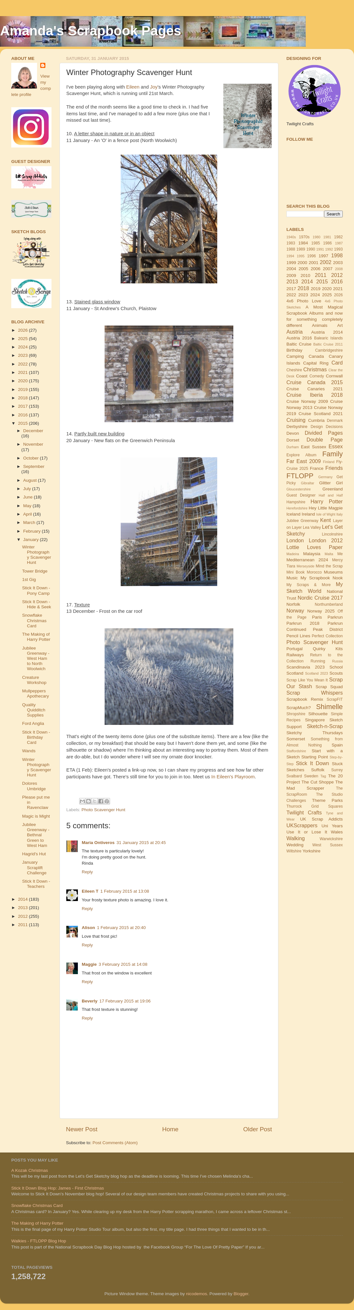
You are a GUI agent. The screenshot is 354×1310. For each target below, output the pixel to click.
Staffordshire (296, 751)
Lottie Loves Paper (314, 547)
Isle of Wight (326, 514)
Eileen (132, 87)
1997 (323, 255)
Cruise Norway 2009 (307, 401)
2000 (302, 262)
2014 (23, 899)
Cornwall (334, 376)
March (29, 522)
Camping (295, 356)
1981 (327, 237)
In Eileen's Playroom (233, 776)
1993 (338, 249)
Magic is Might (36, 816)
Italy (339, 514)
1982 (338, 237)
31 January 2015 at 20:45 (141, 842)
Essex (336, 446)
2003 (338, 262)
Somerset (295, 738)
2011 (23, 924)
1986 (327, 243)
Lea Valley (312, 527)
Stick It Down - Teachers (36, 884)
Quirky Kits (328, 648)
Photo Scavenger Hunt (103, 809)
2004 (291, 268)
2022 (23, 364)
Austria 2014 (327, 332)
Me (340, 554)
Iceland (293, 514)
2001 (313, 262)
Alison (88, 927)
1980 (316, 237)
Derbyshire (296, 426)
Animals (319, 325)
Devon (292, 433)
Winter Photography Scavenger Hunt (36, 555)
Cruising (295, 420)
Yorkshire (312, 851)
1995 (300, 256)
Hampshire (295, 502)
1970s (304, 237)
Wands (29, 750)
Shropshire (295, 714)
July (27, 488)
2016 (23, 415)
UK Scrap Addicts (321, 819)
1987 (339, 243)
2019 (23, 389)
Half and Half (331, 495)
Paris (317, 617)
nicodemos (196, 1293)
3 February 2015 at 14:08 (123, 964)
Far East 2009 (303, 461)
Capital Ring (316, 363)
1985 (315, 243)
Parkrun (335, 617)
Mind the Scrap (329, 566)
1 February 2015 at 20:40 (121, 927)
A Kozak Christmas (29, 1170)
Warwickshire (331, 839)
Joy (153, 87)
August (30, 480)
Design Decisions (327, 426)
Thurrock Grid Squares (314, 806)
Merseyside (305, 566)
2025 (23, 338)
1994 (290, 256)
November (33, 444)
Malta (329, 554)
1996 (311, 256)
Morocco (314, 572)
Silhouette (318, 713)
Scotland (294, 673)
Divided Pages (324, 433)
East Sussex (313, 446)
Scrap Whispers (314, 693)
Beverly (90, 1001)
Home (170, 1129)
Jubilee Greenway (302, 520)
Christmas (315, 369)
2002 (325, 262)
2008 (339, 269)
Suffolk (317, 769)
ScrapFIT (335, 699)
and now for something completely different (314, 319)
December (33, 430)
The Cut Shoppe (318, 782)
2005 (303, 268)
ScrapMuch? (298, 707)
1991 (320, 249)
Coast (301, 376)
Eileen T (90, 891)
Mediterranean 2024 (307, 559)
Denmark (335, 420)
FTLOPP (299, 476)
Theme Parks (327, 800)
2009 (291, 275)
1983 (290, 243)
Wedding (294, 844)
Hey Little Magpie (326, 508)
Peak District (328, 629)
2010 (305, 275)
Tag (323, 776)
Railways (295, 654)
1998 (337, 255)
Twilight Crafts (304, 812)
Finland (328, 462)
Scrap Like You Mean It (307, 680)
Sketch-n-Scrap (325, 726)
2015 (23, 423)
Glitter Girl (331, 482)
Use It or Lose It (306, 832)
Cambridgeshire (329, 350)
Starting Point (314, 757)
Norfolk (293, 604)
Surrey (337, 770)
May (28, 505)
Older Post (257, 1129)
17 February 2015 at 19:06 (125, 1001)
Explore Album (301, 455)
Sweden (311, 776)
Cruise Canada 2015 (314, 382)
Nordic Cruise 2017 (320, 598)
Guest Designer (301, 495)
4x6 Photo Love (303, 301)
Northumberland (329, 604)
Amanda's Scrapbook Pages (90, 30)
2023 (23, 355)
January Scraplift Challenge (34, 867)
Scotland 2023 (316, 673)
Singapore (315, 719)
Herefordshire (296, 508)
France (316, 468)
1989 (300, 249)
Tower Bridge (35, 571)
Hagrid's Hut (34, 853)
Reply (87, 871)
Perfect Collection (327, 636)
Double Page (324, 439)
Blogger (241, 1293)
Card (337, 362)
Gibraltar (307, 483)
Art (340, 325)
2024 (23, 347)
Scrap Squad (329, 686)
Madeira (292, 554)
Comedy (316, 376)
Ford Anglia (33, 723)
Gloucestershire (298, 489)
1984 (303, 243)
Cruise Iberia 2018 (314, 395)
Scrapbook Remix (304, 699)
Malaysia (311, 553)
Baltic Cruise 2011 (328, 344)
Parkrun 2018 (303, 623)
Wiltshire (294, 851)
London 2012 (326, 540)
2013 (23, 907)
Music (292, 577)
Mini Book (295, 572)
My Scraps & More (308, 585)
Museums (333, 572)
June (28, 497)
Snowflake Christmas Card (34, 620)
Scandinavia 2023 (305, 667)
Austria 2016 (299, 338)
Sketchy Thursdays (314, 732)
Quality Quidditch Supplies (33, 709)
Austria (294, 332)
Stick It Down (312, 763)
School (336, 667)
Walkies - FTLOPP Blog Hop (38, 1241)
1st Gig (29, 579)
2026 (23, 330)
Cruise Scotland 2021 (321, 413)
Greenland (332, 489)
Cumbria (316, 420)
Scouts (336, 673)
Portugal (294, 648)
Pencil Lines (298, 635)
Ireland (308, 514)
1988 (290, 249)
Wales (337, 832)
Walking (295, 838)
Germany (325, 477)
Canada (316, 356)
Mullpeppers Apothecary (35, 693)
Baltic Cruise (299, 344)
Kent (325, 520)
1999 (291, 262)
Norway (295, 610)
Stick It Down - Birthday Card (36, 737)
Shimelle (329, 707)
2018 (23, 397)
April (28, 514)
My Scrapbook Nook (322, 577)
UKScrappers (301, 825)
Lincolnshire (332, 534)
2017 (23, 406)
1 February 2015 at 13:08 (124, 891)
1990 (310, 249)
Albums (316, 313)
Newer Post (82, 1129)
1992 (329, 249)
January (31, 539)
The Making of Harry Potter (36, 637)
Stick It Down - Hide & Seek (36, 604)
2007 (327, 268)
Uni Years (332, 825)
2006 (315, 268)
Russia (337, 661)
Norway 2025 (321, 611)
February (32, 531)
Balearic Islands (328, 338)
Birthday (294, 350)
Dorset (292, 440)
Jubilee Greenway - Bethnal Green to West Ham (36, 835)
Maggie (89, 964)
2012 (23, 916)
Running (318, 661)
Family (332, 454)
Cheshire (294, 370)
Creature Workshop (34, 680)
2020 (23, 380)
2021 (23, 372)
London (295, 540)
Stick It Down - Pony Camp (36, 590)
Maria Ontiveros (98, 842)
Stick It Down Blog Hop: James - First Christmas (57, 1188)
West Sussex (327, 845)
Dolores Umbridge (34, 786)
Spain (337, 745)
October (31, 458)
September (33, 466)
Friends (334, 468)
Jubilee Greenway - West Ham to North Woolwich (36, 658)
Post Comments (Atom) (115, 1142)
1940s (291, 237)
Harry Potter (327, 501)
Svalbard (294, 776)
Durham (292, 447)
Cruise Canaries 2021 (314, 388)
